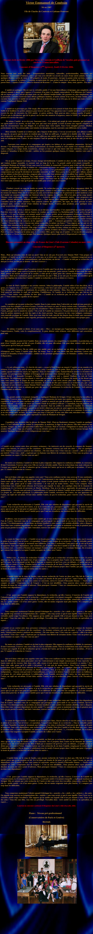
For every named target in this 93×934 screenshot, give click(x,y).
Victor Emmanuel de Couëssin (46, 2)
